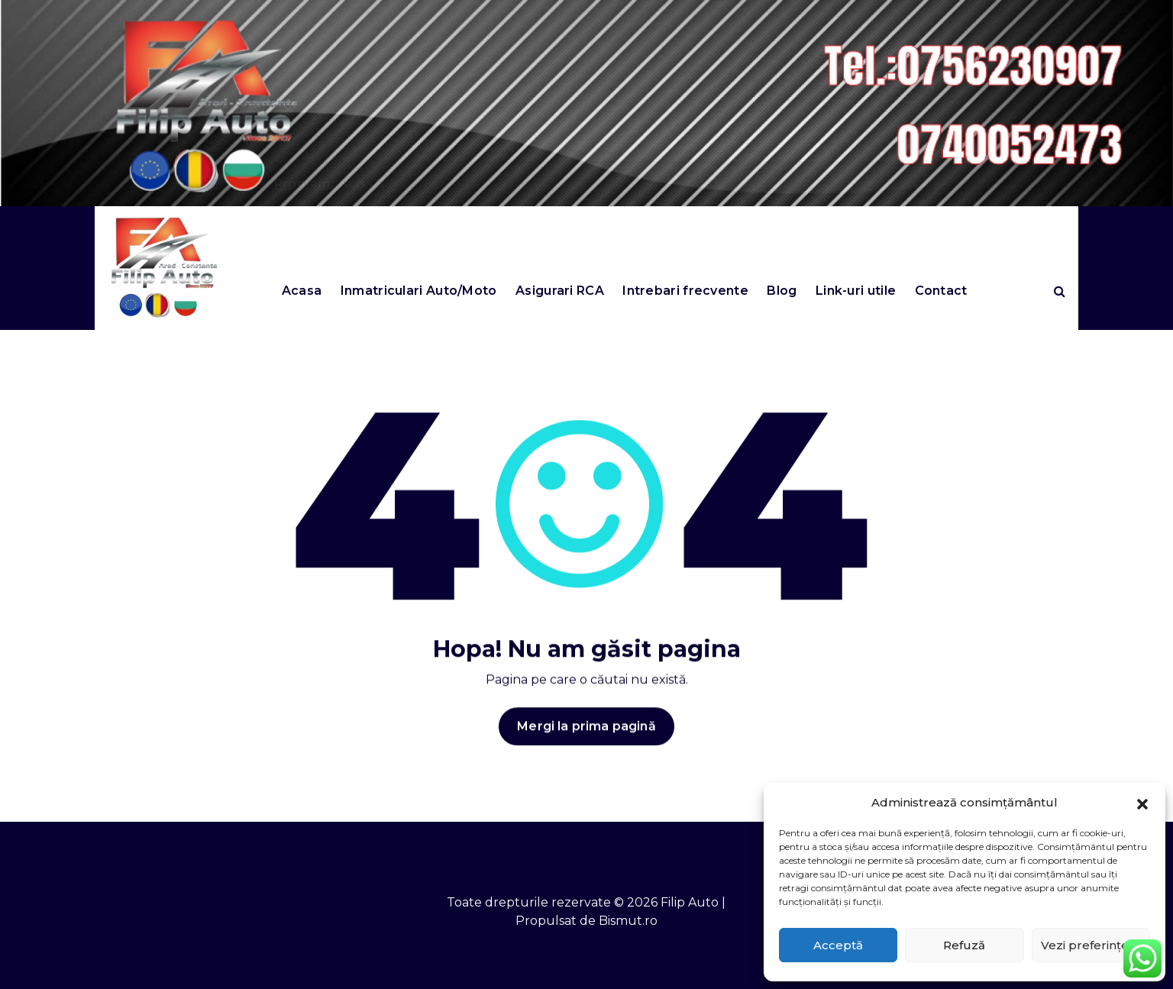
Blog (782, 290)
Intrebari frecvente (685, 290)
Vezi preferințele (1090, 945)
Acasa (302, 290)
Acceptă (838, 945)
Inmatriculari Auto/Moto (419, 290)
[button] (1142, 802)
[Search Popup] (1059, 291)
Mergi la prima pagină (586, 735)
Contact (941, 290)
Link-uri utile (856, 290)
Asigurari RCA (559, 290)
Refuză (964, 945)
